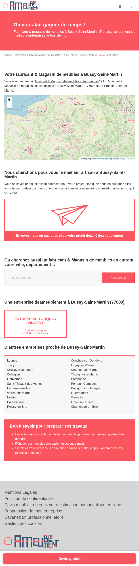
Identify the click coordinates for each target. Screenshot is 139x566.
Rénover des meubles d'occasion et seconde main (49, 443)
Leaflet (83, 159)
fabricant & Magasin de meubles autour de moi (67, 81)
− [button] (9, 105)
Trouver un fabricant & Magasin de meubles (37, 55)
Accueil (8, 55)
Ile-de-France (70, 55)
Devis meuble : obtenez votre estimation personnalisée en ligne (62, 504)
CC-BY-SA (129, 159)
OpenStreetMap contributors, (111, 159)
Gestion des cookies (23, 523)
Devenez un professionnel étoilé (34, 517)
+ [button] (9, 100)
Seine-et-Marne (87, 55)
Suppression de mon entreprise (33, 511)
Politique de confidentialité (28, 498)
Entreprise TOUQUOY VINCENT (35, 321)
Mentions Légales (20, 492)
